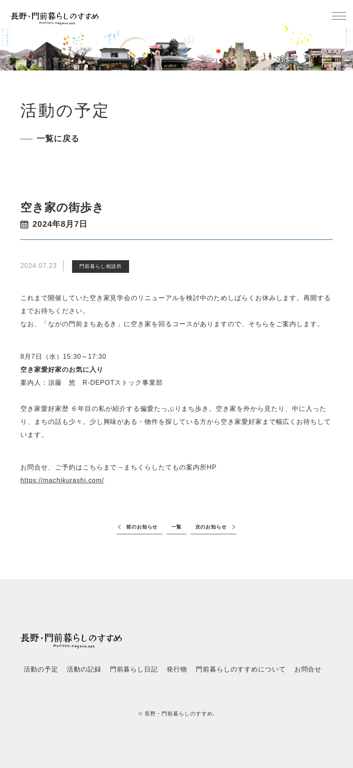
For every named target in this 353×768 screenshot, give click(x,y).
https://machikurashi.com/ (62, 480)
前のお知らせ (142, 527)
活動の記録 (84, 669)
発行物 (177, 669)
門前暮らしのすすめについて (240, 669)
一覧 (176, 527)
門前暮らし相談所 (100, 266)
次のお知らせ (211, 527)
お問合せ (308, 669)
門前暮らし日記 (134, 669)
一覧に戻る (58, 138)
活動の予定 (41, 669)
